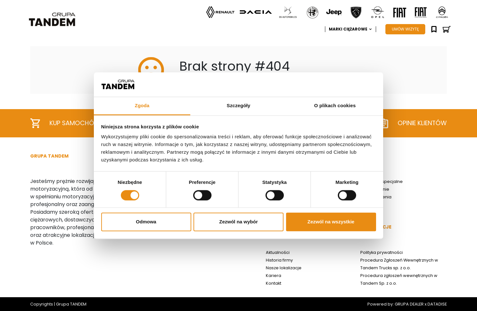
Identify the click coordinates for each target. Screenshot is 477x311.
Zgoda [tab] (142, 105)
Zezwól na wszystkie (331, 222)
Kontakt (273, 283)
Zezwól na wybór (238, 222)
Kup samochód (64, 123)
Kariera (273, 275)
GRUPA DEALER (409, 304)
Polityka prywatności (381, 252)
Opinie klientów (413, 123)
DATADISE (437, 304)
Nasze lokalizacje (284, 268)
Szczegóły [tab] (238, 105)
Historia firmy (279, 260)
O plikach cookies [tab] (335, 105)
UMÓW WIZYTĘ (405, 29)
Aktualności (278, 252)
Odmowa (146, 222)
